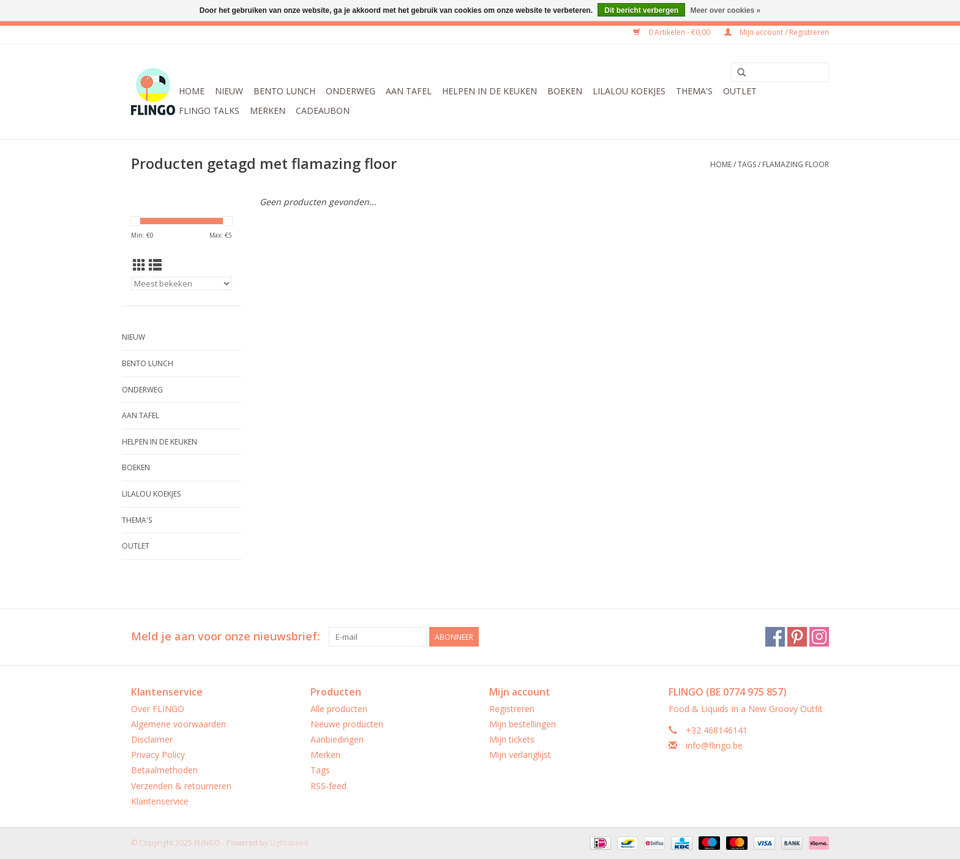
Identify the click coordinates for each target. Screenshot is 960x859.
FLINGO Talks (209, 110)
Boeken (564, 91)
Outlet (740, 91)
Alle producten (338, 709)
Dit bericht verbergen (641, 10)
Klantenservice (160, 801)
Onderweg (350, 91)
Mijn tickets (511, 739)
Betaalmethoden (164, 770)
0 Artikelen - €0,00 (672, 32)
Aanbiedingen (337, 739)
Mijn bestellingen (522, 724)
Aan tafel (409, 91)
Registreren (511, 709)
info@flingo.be (714, 745)
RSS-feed (328, 786)
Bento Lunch (284, 91)
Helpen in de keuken (489, 91)
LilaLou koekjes (629, 91)
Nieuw (229, 91)
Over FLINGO (157, 709)
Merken (267, 110)
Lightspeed (289, 843)
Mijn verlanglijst (520, 754)
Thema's (694, 91)
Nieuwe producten (346, 724)
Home (191, 91)
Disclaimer (152, 739)
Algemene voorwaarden (178, 724)
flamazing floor (795, 164)
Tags (747, 164)
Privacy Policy (158, 754)
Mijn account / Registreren (776, 32)
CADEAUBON (323, 110)
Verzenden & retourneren (181, 786)
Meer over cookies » (725, 10)
